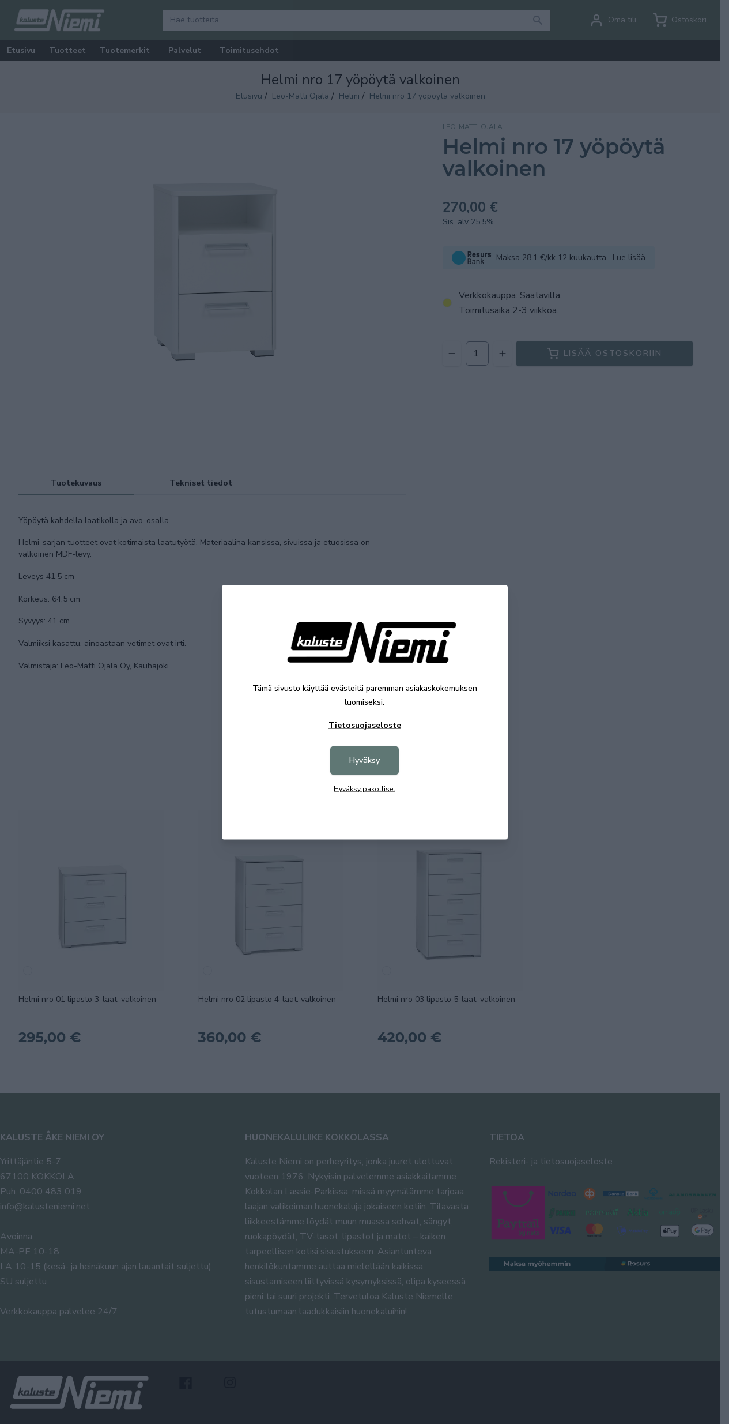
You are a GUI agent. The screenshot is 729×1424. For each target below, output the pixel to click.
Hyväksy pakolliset (364, 788)
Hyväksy (364, 759)
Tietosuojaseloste (364, 724)
